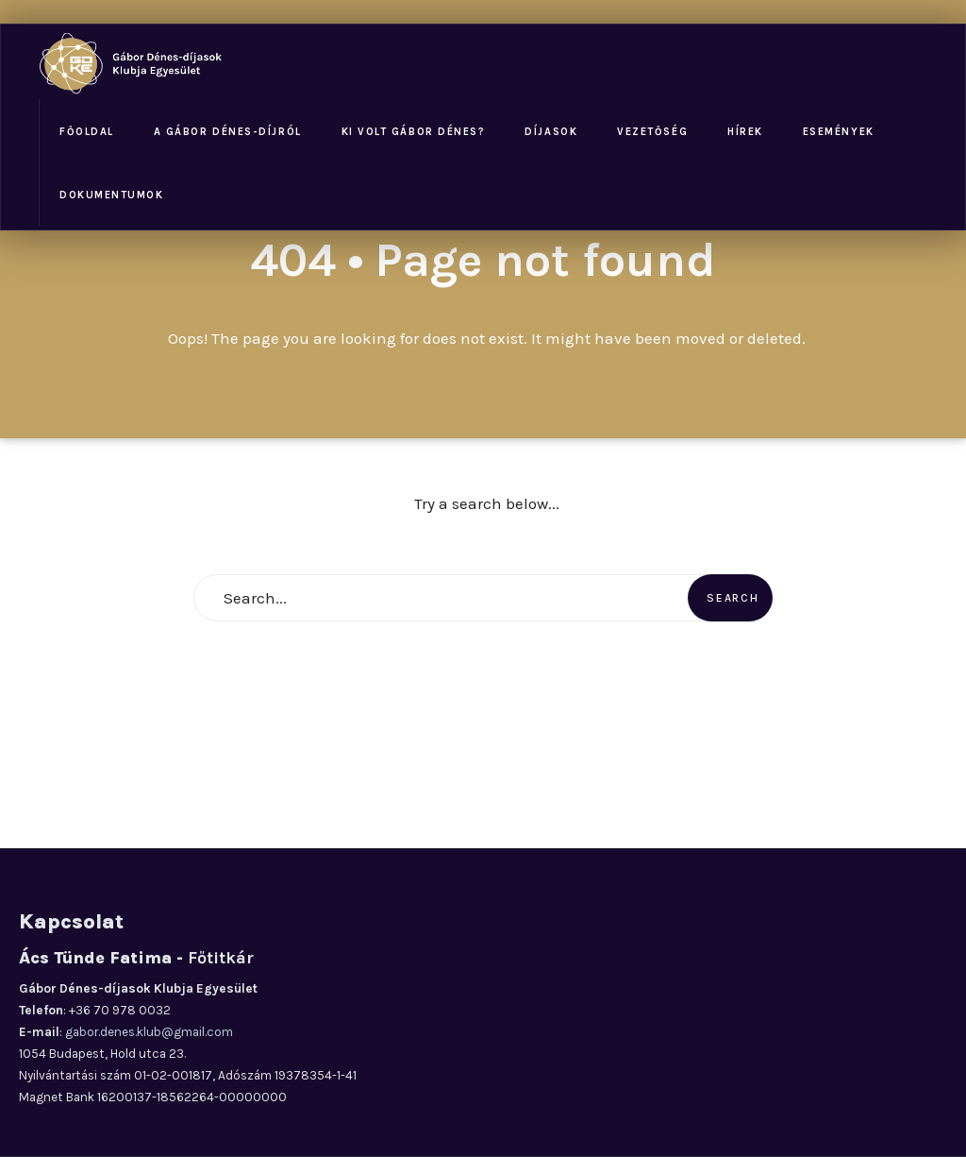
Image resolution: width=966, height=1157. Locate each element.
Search (732, 597)
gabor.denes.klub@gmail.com (149, 1032)
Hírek (745, 132)
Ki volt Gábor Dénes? (413, 132)
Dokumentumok (111, 195)
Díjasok (551, 132)
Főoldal (86, 132)
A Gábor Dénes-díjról (228, 132)
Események (838, 132)
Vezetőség (652, 132)
